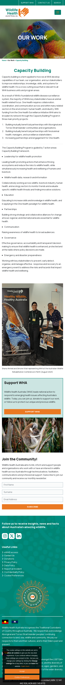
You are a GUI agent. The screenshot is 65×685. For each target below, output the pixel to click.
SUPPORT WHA (27, 2)
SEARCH (57, 2)
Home (4, 60)
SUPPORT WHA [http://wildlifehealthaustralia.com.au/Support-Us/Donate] (32, 411)
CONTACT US (44, 2)
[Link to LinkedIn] (19, 537)
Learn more (25, 666)
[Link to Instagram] (5, 537)
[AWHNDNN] (18, 12)
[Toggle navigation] (57, 12)
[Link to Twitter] (12, 537)
